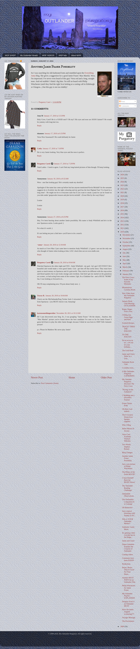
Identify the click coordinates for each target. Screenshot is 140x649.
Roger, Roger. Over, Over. (127, 310)
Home (72, 377)
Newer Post (37, 377)
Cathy (39, 148)
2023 (122, 185)
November (127, 238)
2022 (122, 189)
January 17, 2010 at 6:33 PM (55, 133)
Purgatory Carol (43, 164)
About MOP (76, 55)
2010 (122, 232)
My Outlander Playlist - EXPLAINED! (128, 596)
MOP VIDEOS (48, 55)
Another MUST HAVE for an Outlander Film (128, 580)
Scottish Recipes (128, 323)
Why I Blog (126, 425)
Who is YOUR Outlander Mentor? (127, 521)
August (125, 249)
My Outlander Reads (29, 55)
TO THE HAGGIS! (127, 336)
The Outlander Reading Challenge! (127, 488)
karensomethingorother (46, 313)
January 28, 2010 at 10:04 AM (57, 296)
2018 (122, 203)
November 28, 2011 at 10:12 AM (68, 313)
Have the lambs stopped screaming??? (128, 612)
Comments (124, 106)
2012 (122, 225)
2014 (122, 218)
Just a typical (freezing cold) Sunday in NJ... (128, 513)
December (127, 235)
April (125, 263)
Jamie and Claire (128, 541)
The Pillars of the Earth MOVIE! (128, 473)
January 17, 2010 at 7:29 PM (64, 164)
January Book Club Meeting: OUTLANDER (128, 303)
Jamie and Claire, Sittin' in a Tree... (128, 356)
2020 (122, 196)
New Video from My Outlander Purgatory (128, 295)
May (124, 260)
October (126, 242)
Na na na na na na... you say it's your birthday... (127, 343)
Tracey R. (41, 296)
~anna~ (40, 245)
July (124, 253)
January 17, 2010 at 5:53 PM (54, 116)
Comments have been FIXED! (128, 559)
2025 (122, 178)
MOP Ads (63, 55)
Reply (39, 126)
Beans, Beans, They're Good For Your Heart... (128, 570)
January (126, 274)
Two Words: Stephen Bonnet (126, 446)
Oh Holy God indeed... (127, 410)
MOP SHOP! (10, 55)
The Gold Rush (127, 350)
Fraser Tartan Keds (127, 404)
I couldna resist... (128, 368)
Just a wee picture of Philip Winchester (128, 466)
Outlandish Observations (128, 495)
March (125, 267)
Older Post (106, 377)
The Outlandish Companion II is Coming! (128, 501)
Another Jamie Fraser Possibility (127, 458)
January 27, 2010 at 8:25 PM (57, 217)
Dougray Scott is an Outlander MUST (128, 603)
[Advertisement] (14, 183)
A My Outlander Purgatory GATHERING (128, 373)
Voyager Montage (128, 618)
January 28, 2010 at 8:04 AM (64, 262)
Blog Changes (127, 452)
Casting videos (127, 554)
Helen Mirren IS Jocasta (128, 430)
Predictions (126, 564)
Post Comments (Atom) (49, 383)
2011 (122, 228)
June (124, 256)
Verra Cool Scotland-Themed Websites (126, 437)
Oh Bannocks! (127, 507)
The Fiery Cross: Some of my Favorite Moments (128, 280)
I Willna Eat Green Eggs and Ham (127, 317)
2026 (122, 175)
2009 (122, 626)
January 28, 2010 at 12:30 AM (55, 245)
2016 (122, 210)
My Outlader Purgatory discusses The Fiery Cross (128, 382)
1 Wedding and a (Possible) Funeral (128, 397)
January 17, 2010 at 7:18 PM (53, 148)
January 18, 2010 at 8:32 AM (58, 179)
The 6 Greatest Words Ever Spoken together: (127, 418)
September (127, 246)
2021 (122, 192)
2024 (122, 182)
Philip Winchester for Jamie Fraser (128, 588)
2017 (122, 207)
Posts (122, 101)
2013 (122, 221)
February (126, 271)
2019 (122, 200)
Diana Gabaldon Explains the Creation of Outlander (128, 547)
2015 (122, 214)
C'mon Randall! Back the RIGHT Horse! (128, 480)
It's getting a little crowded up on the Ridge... (128, 535)
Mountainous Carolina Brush (128, 288)
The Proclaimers (128, 621)
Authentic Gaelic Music (128, 528)
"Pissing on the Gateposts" (127, 391)
